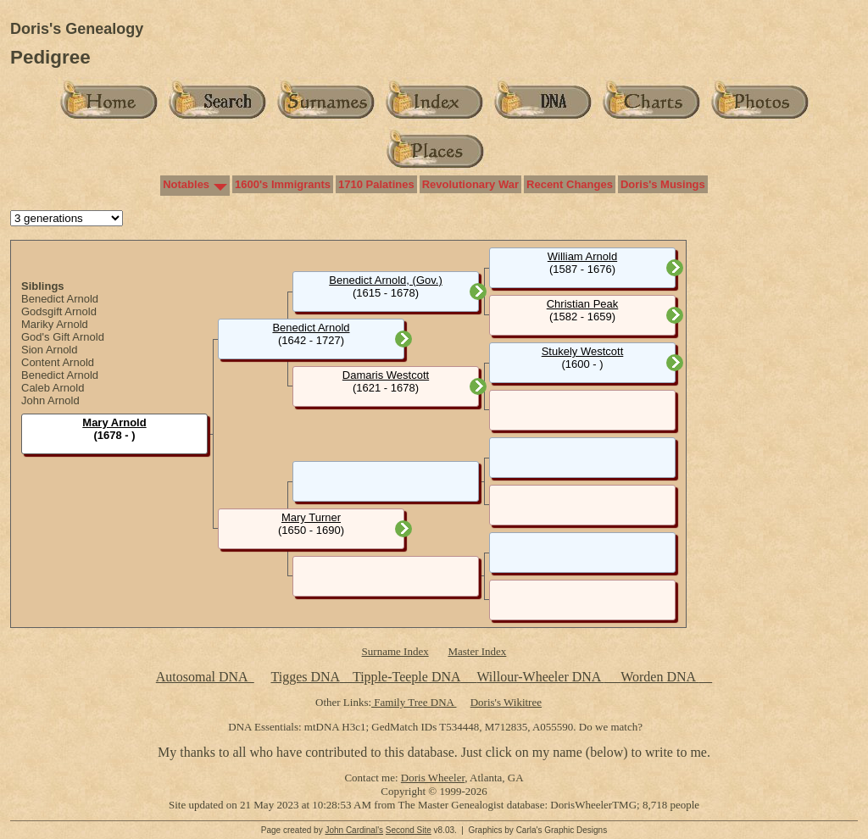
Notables (186, 184)
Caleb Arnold (52, 387)
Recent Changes (569, 184)
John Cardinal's (354, 830)
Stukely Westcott (583, 351)
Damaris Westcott (385, 375)
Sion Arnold (49, 349)
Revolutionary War (470, 184)
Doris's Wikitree (506, 702)
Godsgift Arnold (59, 311)
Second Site (408, 830)
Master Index (477, 651)
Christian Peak (583, 303)
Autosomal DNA (205, 677)
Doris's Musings (662, 184)
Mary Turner (311, 517)
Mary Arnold (114, 422)
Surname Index (395, 651)
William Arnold (582, 256)
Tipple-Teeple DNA (406, 677)
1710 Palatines (376, 184)
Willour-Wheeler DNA (540, 677)
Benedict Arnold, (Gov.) (385, 280)
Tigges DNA (304, 677)
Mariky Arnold (54, 324)
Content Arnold (57, 362)
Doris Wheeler (433, 777)
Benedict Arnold (59, 298)
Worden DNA (659, 677)
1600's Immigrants (283, 184)
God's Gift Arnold (62, 337)
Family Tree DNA (413, 702)
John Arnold (50, 400)
